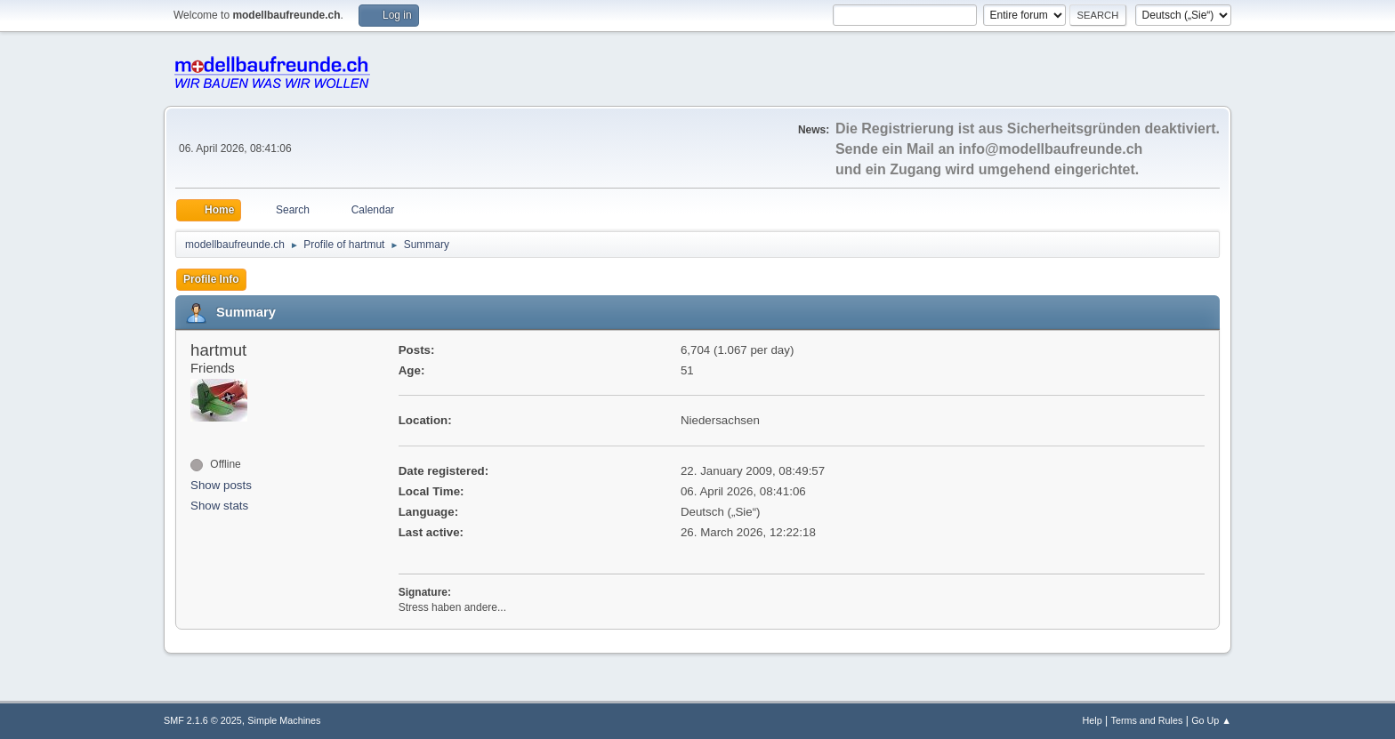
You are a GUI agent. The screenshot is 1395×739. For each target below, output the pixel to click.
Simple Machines (283, 720)
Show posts (221, 485)
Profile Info (211, 279)
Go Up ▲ (1211, 720)
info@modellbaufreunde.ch (1051, 149)
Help (1092, 720)
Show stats (219, 505)
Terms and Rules (1147, 720)
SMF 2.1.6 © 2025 (203, 720)
